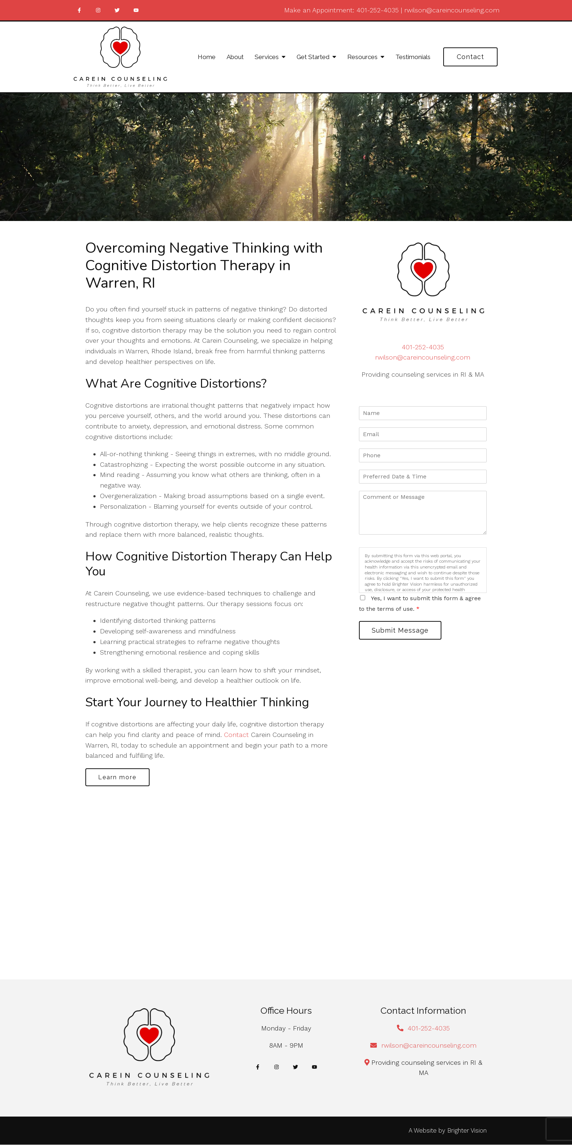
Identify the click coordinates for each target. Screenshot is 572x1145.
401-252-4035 (377, 10)
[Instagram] (98, 10)
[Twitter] (117, 10)
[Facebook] (79, 10)
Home (207, 57)
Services (267, 57)
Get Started (313, 57)
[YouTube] (136, 10)
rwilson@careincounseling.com (451, 10)
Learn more (118, 777)
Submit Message (400, 630)
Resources (362, 57)
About (235, 57)
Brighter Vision (467, 1130)
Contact (470, 57)
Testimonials (412, 57)
